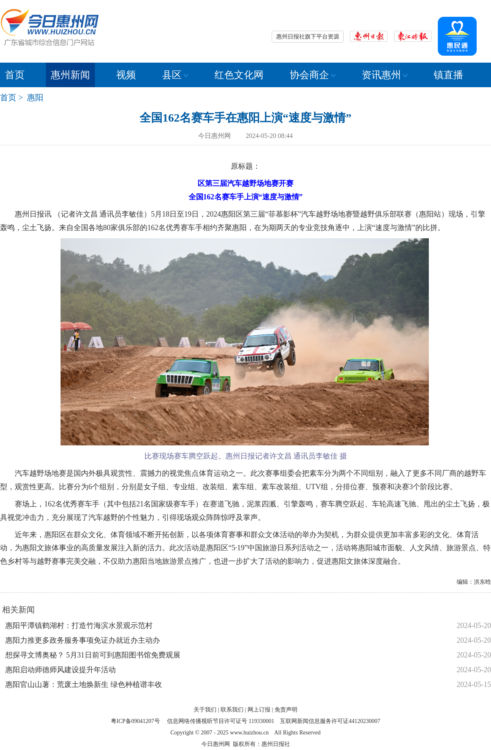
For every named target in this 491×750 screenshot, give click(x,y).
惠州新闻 (70, 75)
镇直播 (448, 75)
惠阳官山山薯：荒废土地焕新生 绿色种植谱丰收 (83, 684)
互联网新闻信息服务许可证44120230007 (330, 721)
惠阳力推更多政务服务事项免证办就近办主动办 (82, 640)
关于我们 (205, 710)
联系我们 (232, 710)
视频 (126, 75)
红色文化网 (239, 75)
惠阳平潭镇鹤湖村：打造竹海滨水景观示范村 (79, 625)
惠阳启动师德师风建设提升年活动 (60, 670)
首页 (15, 75)
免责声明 (286, 710)
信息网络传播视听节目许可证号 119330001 (220, 721)
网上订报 (259, 710)
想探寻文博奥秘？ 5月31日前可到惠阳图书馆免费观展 (92, 655)
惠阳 (35, 97)
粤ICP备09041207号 (135, 721)
